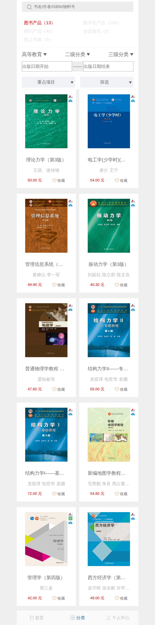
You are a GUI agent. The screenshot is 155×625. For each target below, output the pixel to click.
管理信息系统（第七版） (51, 264)
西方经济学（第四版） (111, 577)
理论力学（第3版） (46, 159)
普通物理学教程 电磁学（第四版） (61, 368)
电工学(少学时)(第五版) (112, 159)
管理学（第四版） (46, 577)
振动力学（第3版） (109, 264)
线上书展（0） (36, 39)
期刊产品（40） (37, 31)
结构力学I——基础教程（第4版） (60, 473)
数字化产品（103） (99, 22)
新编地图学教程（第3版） (115, 473)
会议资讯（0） (95, 31)
